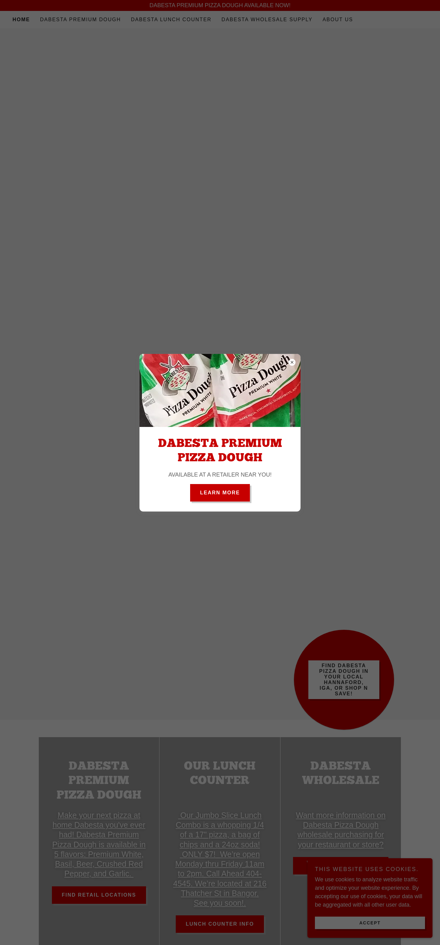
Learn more (220, 492)
